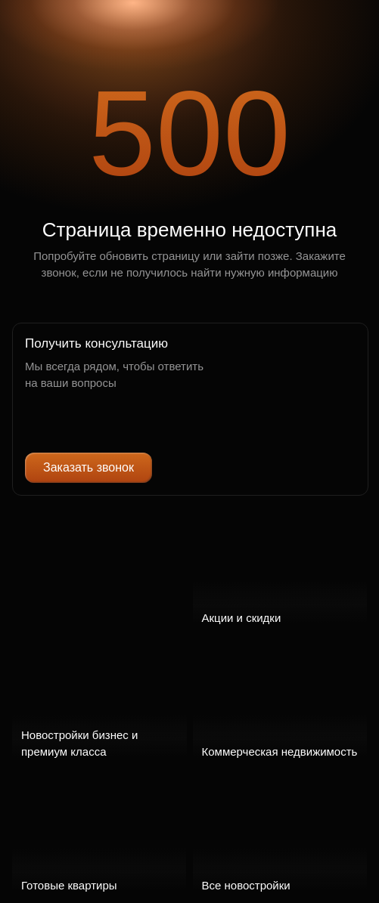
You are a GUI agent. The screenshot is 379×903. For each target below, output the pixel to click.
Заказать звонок (88, 467)
